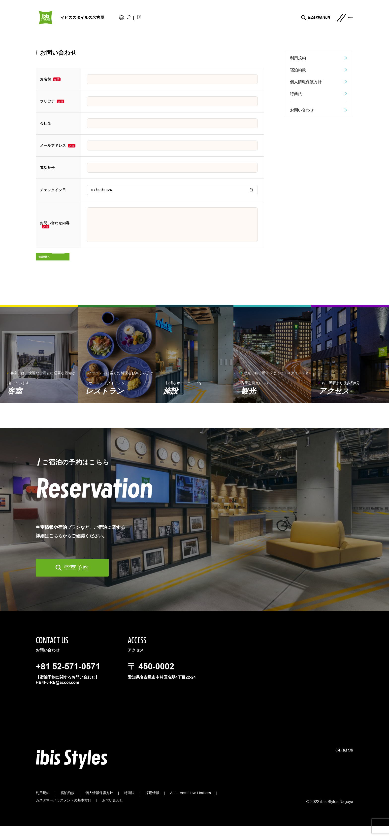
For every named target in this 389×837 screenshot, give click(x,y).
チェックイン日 (53, 190)
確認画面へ (51, 264)
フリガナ (47, 101)
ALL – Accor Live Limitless (190, 803)
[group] (39, 364)
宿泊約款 (67, 803)
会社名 (45, 123)
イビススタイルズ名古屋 (82, 19)
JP (128, 20)
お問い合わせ (112, 811)
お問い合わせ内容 (55, 223)
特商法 (129, 803)
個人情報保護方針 (99, 803)
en (139, 20)
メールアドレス (53, 145)
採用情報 (152, 803)
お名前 (45, 79)
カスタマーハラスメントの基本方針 (63, 811)
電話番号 (47, 167)
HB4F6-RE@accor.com (57, 693)
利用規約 (43, 803)
